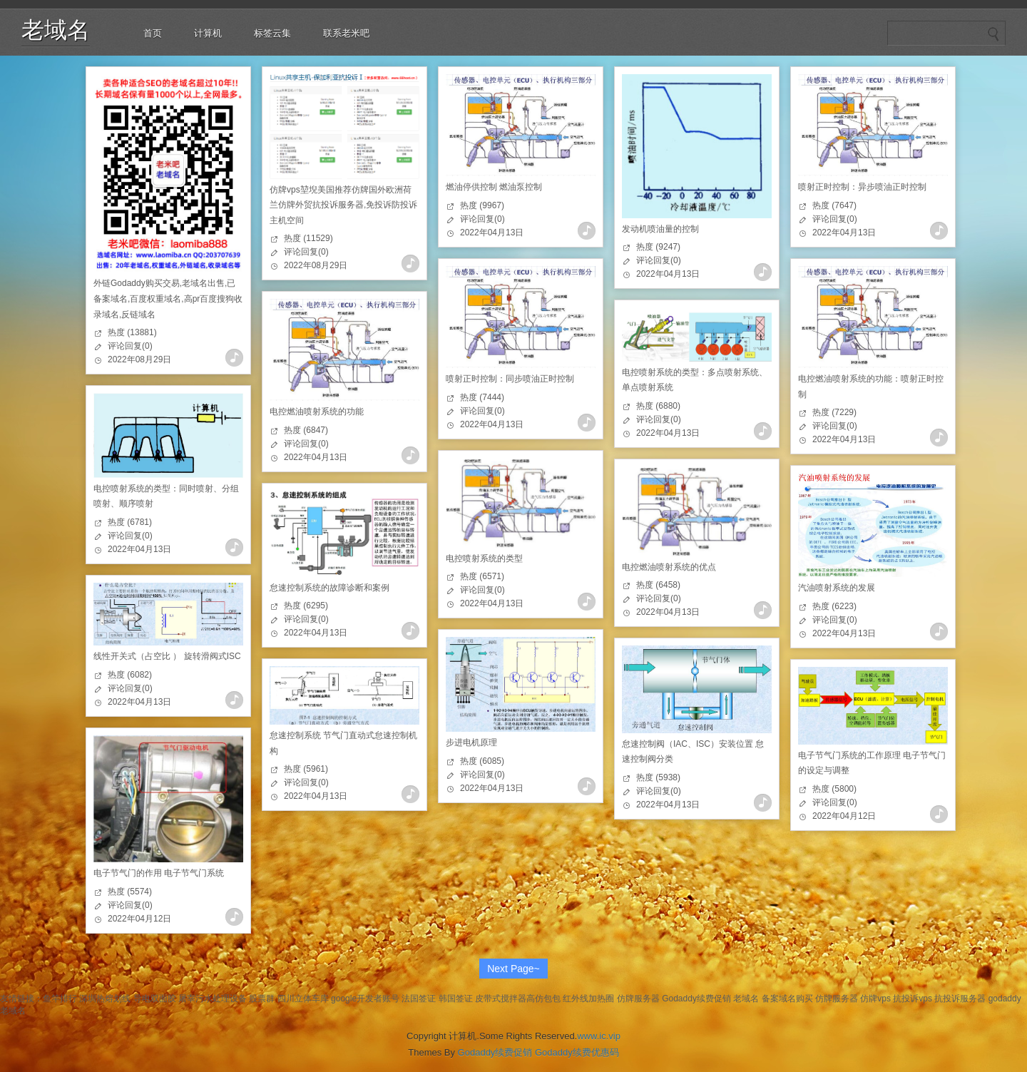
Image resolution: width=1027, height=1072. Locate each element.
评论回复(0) (130, 346)
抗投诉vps (912, 999)
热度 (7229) (834, 412)
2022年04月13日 (491, 233)
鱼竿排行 (60, 999)
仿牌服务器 (638, 999)
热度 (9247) (658, 247)
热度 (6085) (482, 761)
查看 (234, 358)
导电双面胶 (154, 999)
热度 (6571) (482, 576)
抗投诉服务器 (960, 999)
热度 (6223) (834, 606)
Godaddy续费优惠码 (577, 1052)
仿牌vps (875, 999)
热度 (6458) (658, 585)
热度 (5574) (130, 892)
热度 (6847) (306, 430)
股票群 (262, 999)
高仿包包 (543, 999)
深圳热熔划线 (105, 999)
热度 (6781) (130, 522)
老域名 (55, 30)
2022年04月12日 (844, 816)
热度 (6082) (130, 675)
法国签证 (419, 999)
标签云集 (272, 33)
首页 (152, 33)
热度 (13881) (132, 332)
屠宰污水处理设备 (212, 999)
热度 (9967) (482, 205)
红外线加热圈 (588, 999)
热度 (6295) (306, 606)
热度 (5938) (658, 777)
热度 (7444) (482, 397)
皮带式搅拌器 (500, 999)
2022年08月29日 (139, 359)
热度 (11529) (308, 238)
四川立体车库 (303, 999)
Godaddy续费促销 (696, 999)
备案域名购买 (787, 999)
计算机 (208, 33)
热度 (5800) (834, 789)
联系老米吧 (346, 33)
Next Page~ (513, 968)
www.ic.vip (598, 1036)
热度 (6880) (658, 406)
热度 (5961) (306, 769)
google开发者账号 (365, 999)
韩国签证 (456, 999)
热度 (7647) (834, 205)
